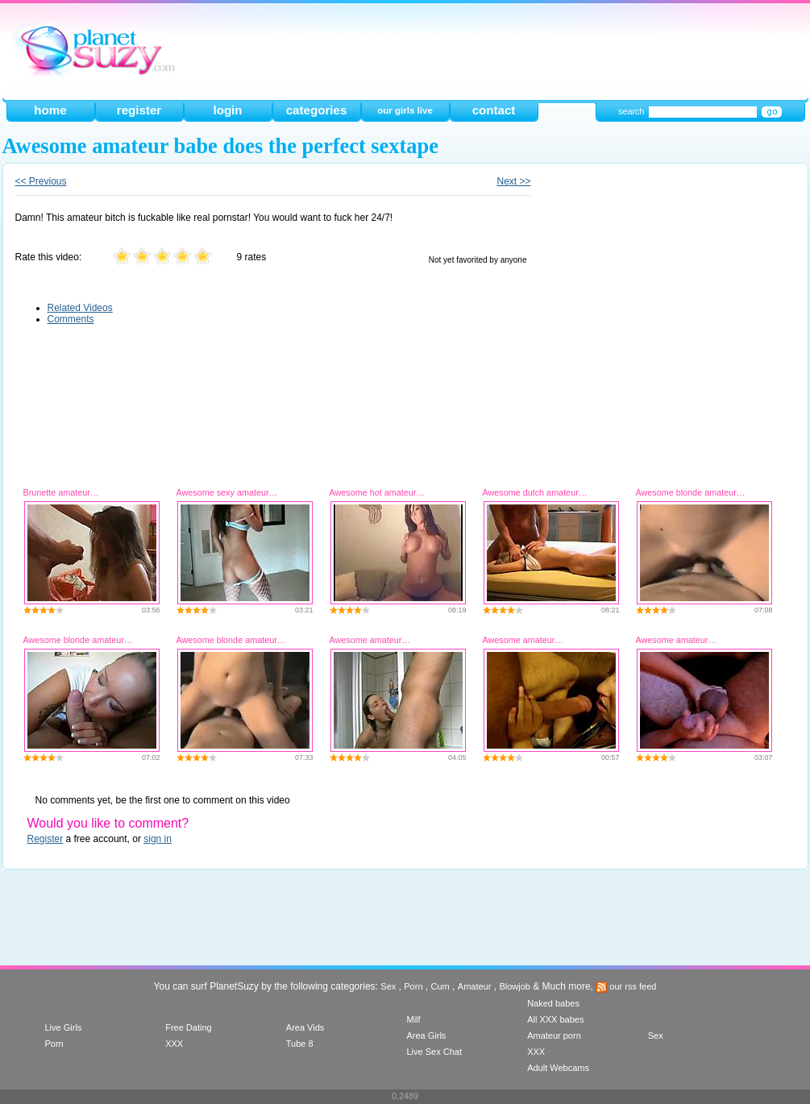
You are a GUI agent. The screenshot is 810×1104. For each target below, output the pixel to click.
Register (45, 839)
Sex (388, 986)
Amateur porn (554, 1035)
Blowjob (514, 986)
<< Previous (41, 181)
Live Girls (63, 1027)
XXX (174, 1043)
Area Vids (305, 1027)
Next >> (513, 181)
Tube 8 (300, 1043)
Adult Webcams (558, 1068)
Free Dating (188, 1027)
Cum (440, 986)
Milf (413, 1019)
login (227, 110)
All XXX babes (555, 1019)
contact (494, 110)
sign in (157, 839)
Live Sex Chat (433, 1051)
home (50, 110)
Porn (413, 986)
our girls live (405, 110)
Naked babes (553, 1003)
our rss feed (626, 986)
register (139, 110)
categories (316, 110)
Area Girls (426, 1035)
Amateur (475, 986)
